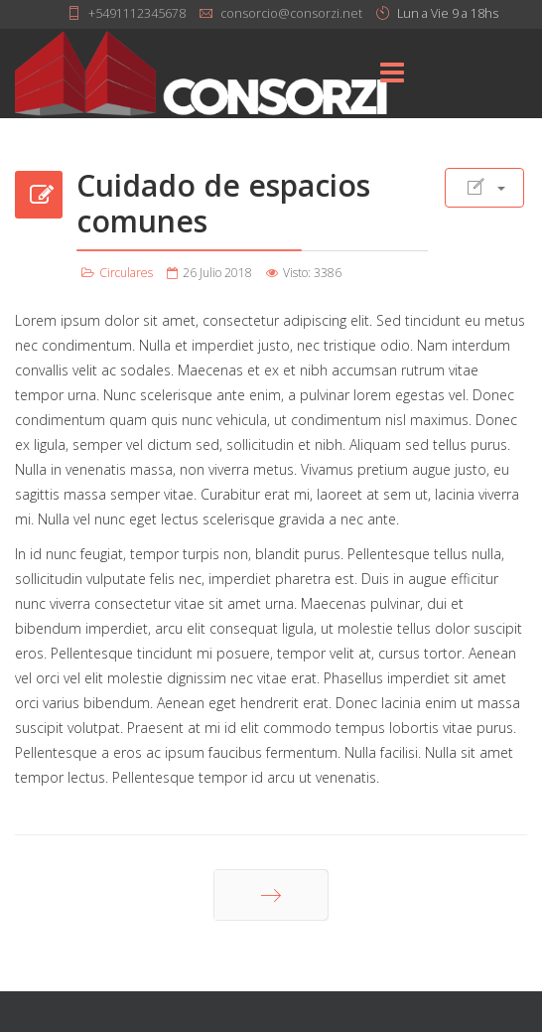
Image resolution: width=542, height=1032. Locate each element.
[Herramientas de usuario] (484, 188)
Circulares (126, 272)
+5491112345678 (137, 13)
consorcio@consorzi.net (291, 13)
